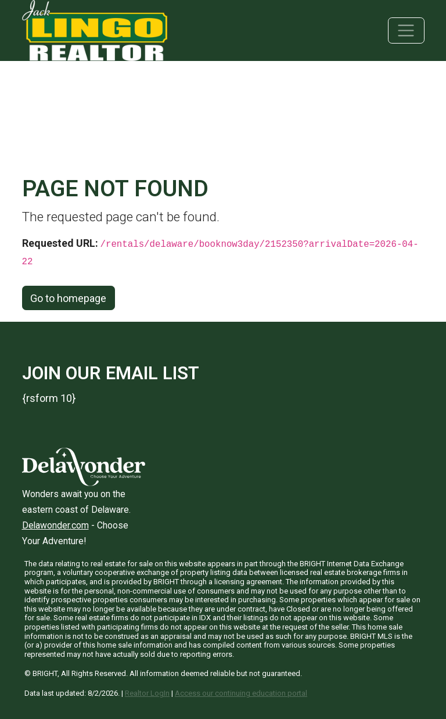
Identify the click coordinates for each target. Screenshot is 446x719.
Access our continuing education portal (241, 693)
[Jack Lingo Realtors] (94, 29)
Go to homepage (68, 298)
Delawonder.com (55, 525)
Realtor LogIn (147, 693)
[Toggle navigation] (406, 30)
